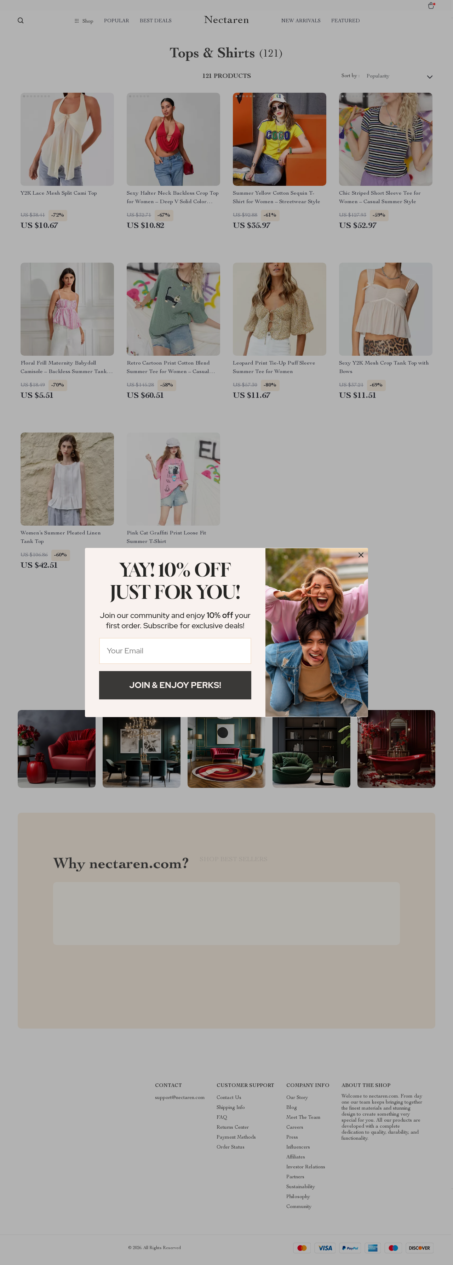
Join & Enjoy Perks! (175, 685)
